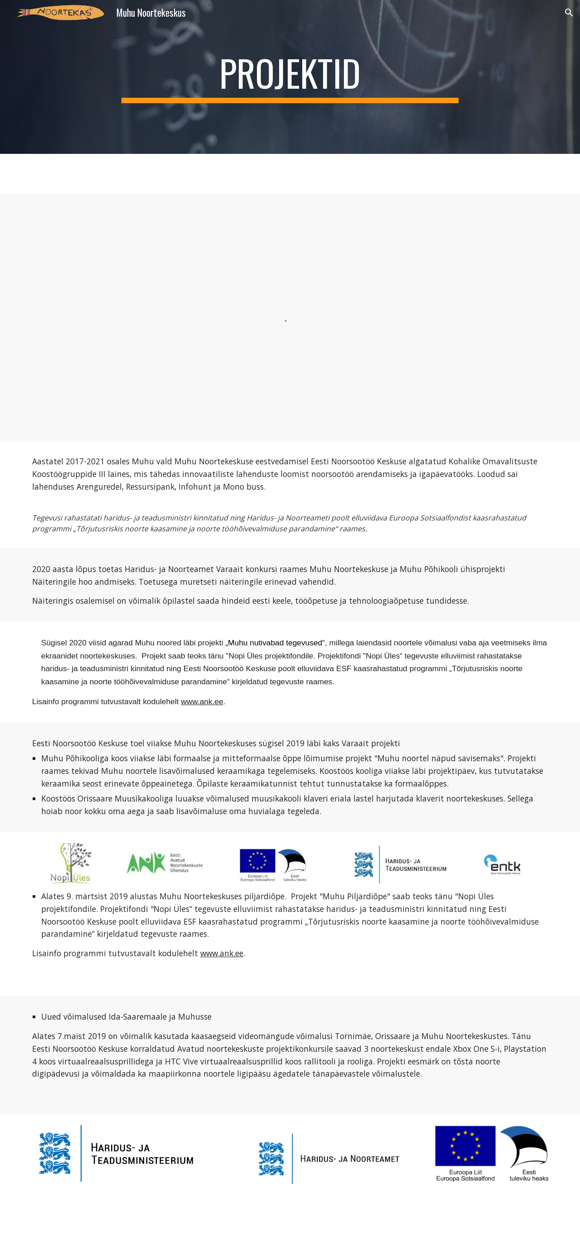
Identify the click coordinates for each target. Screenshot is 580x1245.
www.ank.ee (202, 701)
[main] (290, 77)
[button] (569, 13)
